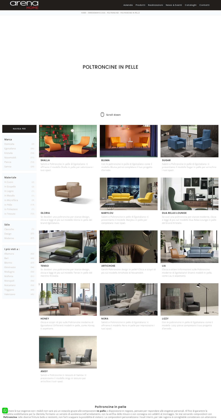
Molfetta (8, 276)
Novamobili (10, 157)
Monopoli (9, 280)
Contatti (204, 5)
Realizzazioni (155, 5)
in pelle (8, 204)
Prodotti (140, 5)
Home (83, 13)
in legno (9, 191)
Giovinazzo (10, 267)
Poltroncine (113, 13)
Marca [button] (8, 139)
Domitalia (9, 144)
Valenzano (9, 294)
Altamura (9, 253)
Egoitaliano (10, 148)
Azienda (128, 5)
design (8, 233)
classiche (9, 229)
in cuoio (8, 182)
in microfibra (11, 200)
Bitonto (8, 262)
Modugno (9, 271)
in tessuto (9, 213)
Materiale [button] (10, 177)
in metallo (9, 195)
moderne (9, 238)
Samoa (7, 166)
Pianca (7, 162)
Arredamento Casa (96, 13)
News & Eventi (174, 5)
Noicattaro (10, 285)
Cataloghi (190, 5)
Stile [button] (7, 224)
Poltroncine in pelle (130, 13)
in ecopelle (10, 186)
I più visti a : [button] (12, 249)
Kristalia (8, 153)
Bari (6, 258)
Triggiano (9, 289)
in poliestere (11, 209)
